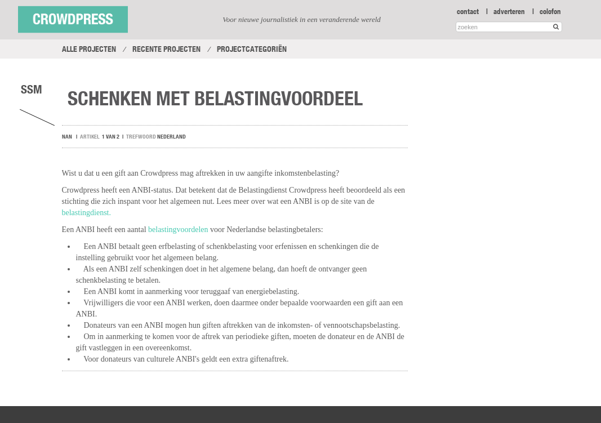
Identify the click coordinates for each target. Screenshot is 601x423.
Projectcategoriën (252, 49)
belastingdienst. (87, 212)
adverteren (509, 11)
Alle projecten (89, 49)
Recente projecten (166, 49)
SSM (31, 89)
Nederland (171, 136)
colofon (550, 11)
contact (468, 11)
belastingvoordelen (178, 229)
